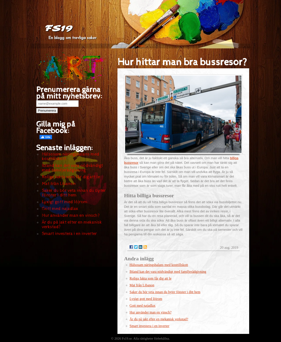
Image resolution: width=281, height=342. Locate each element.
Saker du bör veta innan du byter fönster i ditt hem (74, 193)
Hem (140, 45)
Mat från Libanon (59, 183)
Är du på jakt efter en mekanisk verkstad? (72, 224)
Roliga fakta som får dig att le (71, 177)
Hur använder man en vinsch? (71, 215)
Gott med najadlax (60, 208)
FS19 (58, 28)
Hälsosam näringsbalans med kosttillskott (70, 156)
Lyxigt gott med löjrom (64, 201)
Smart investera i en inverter (69, 233)
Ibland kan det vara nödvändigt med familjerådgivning (72, 168)
